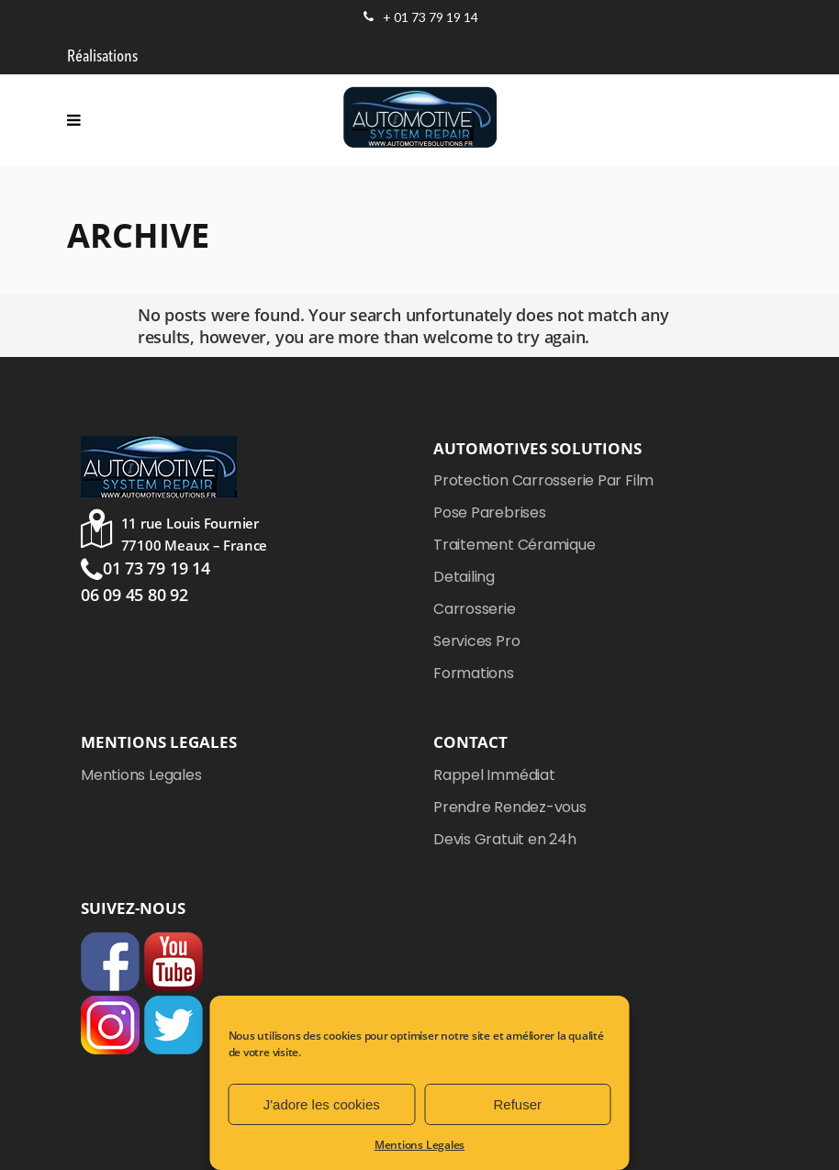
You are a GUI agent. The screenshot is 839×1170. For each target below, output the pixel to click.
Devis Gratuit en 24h (504, 839)
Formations (473, 673)
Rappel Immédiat (494, 775)
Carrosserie (474, 608)
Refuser (517, 1104)
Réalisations (102, 57)
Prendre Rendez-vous (510, 807)
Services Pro (476, 641)
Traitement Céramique (514, 544)
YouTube (173, 961)
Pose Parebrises (489, 512)
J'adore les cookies (321, 1104)
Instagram (110, 1025)
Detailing (464, 576)
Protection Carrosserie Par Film (543, 480)
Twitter (173, 1025)
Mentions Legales (419, 1145)
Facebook (110, 961)
